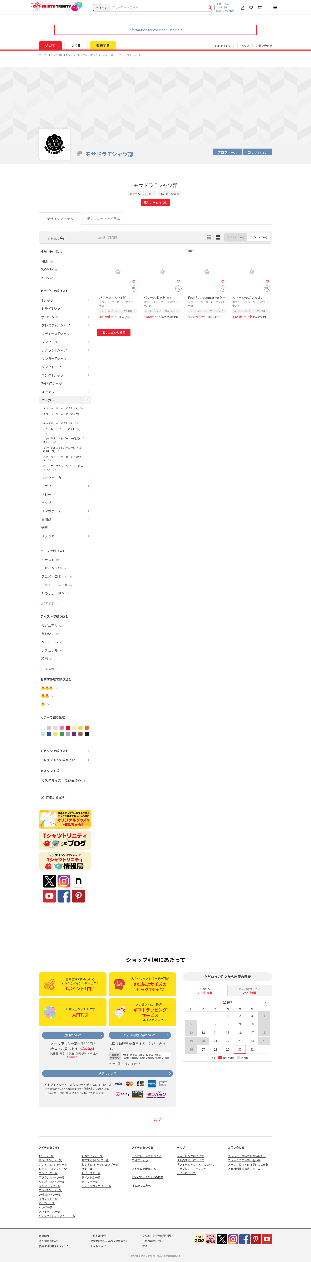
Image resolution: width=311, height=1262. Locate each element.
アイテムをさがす (49, 1147)
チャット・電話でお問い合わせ (247, 1156)
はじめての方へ (141, 1186)
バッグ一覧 (45, 1207)
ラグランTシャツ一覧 (52, 1177)
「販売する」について (190, 1160)
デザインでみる (258, 237)
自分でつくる (140, 1160)
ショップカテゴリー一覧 (96, 1186)
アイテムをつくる (142, 1147)
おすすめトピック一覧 (95, 1160)
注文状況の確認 (225, 10)
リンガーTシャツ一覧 (52, 1182)
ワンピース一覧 (48, 1173)
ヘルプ (245, 46)
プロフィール (227, 152)
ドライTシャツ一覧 (50, 1160)
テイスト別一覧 (91, 1177)
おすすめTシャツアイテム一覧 (57, 1216)
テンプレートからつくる (147, 1156)
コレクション (258, 152)
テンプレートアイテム (103, 218)
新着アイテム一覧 (92, 1156)
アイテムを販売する (144, 1169)
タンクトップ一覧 (49, 1186)
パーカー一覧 (47, 1203)
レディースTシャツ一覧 (53, 1169)
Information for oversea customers (155, 29)
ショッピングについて (190, 1156)
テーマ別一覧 (90, 1182)
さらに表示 (47, 603)
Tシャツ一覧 (46, 1156)
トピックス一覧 (91, 1173)
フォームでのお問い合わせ (244, 1160)
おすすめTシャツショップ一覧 (100, 1165)
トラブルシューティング (191, 1169)
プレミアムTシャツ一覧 (53, 1165)
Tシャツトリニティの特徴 (147, 1177)
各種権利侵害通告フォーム (244, 1169)
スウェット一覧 (48, 1199)
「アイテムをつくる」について (195, 1165)
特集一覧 (87, 1169)
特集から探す (55, 797)
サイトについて (186, 1173)
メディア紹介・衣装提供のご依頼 (248, 1165)
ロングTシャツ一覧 (50, 1190)
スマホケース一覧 (49, 1212)
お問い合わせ (264, 46)
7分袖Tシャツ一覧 (50, 1194)
